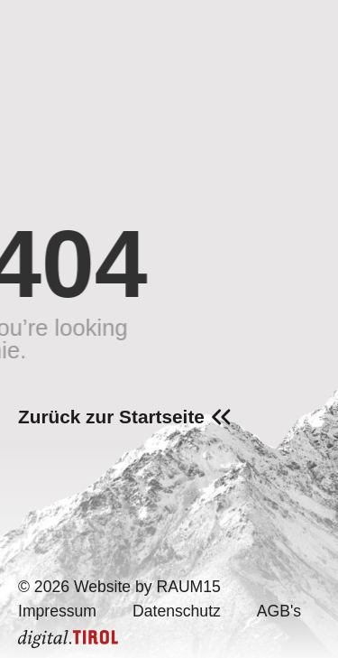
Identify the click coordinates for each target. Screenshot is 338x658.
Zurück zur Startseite (111, 416)
